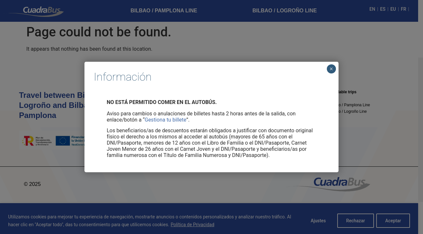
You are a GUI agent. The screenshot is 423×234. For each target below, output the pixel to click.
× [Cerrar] (331, 68)
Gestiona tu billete (165, 120)
